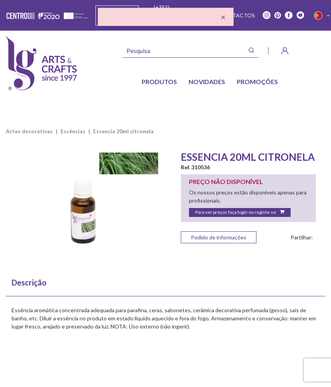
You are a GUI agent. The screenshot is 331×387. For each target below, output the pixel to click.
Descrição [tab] (29, 282)
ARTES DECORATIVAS (29, 131)
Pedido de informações (218, 237)
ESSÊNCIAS (73, 131)
